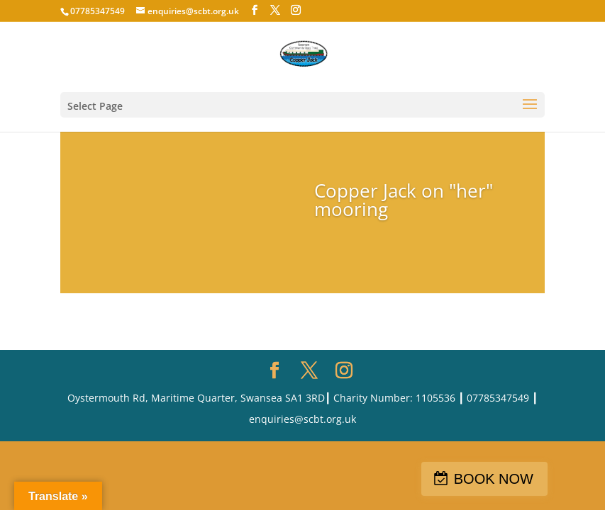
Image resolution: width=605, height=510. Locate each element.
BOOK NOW (493, 479)
